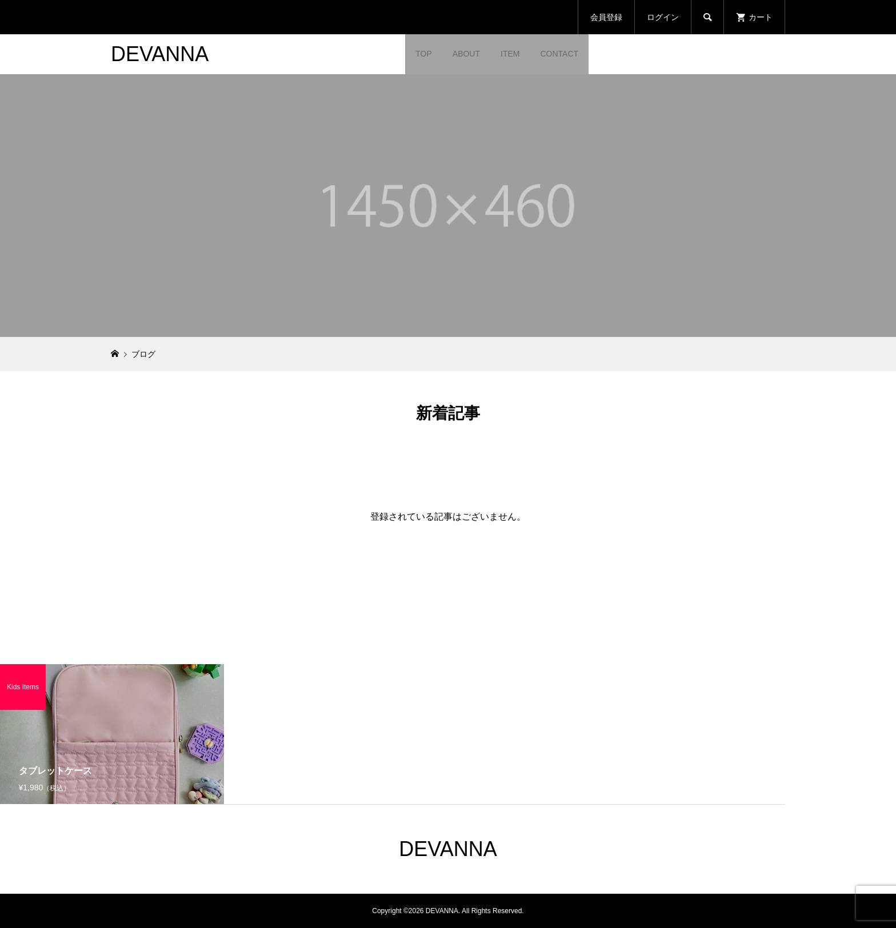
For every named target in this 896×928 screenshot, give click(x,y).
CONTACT (559, 53)
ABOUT (466, 53)
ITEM (510, 53)
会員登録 (606, 17)
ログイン (663, 17)
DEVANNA (160, 54)
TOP (423, 53)
